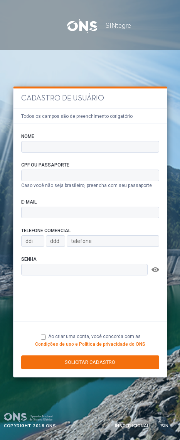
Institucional (132, 426)
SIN (164, 426)
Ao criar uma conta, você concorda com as (90, 340)
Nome (27, 136)
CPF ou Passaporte (45, 165)
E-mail (29, 202)
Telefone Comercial (46, 230)
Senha (29, 259)
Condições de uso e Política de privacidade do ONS (90, 344)
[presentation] (79, 298)
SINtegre (109, 25)
